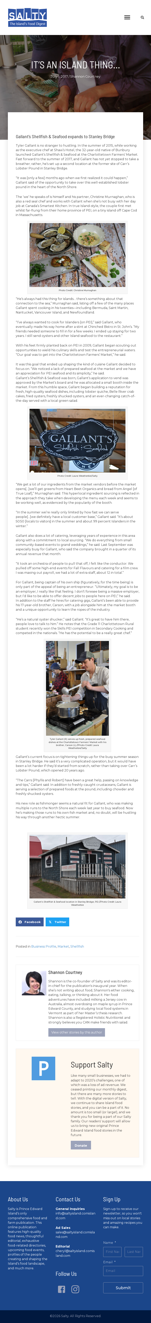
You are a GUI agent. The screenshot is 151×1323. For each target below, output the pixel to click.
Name (109, 1243)
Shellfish (77, 946)
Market (63, 946)
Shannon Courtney (85, 76)
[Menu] (127, 17)
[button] (61, 1289)
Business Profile (43, 946)
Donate (81, 1145)
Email (109, 1262)
